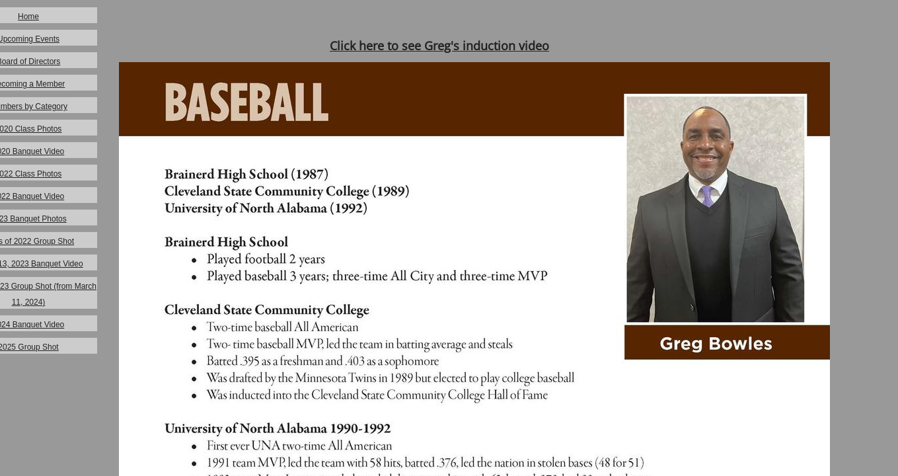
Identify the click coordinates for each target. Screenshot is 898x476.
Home (28, 16)
